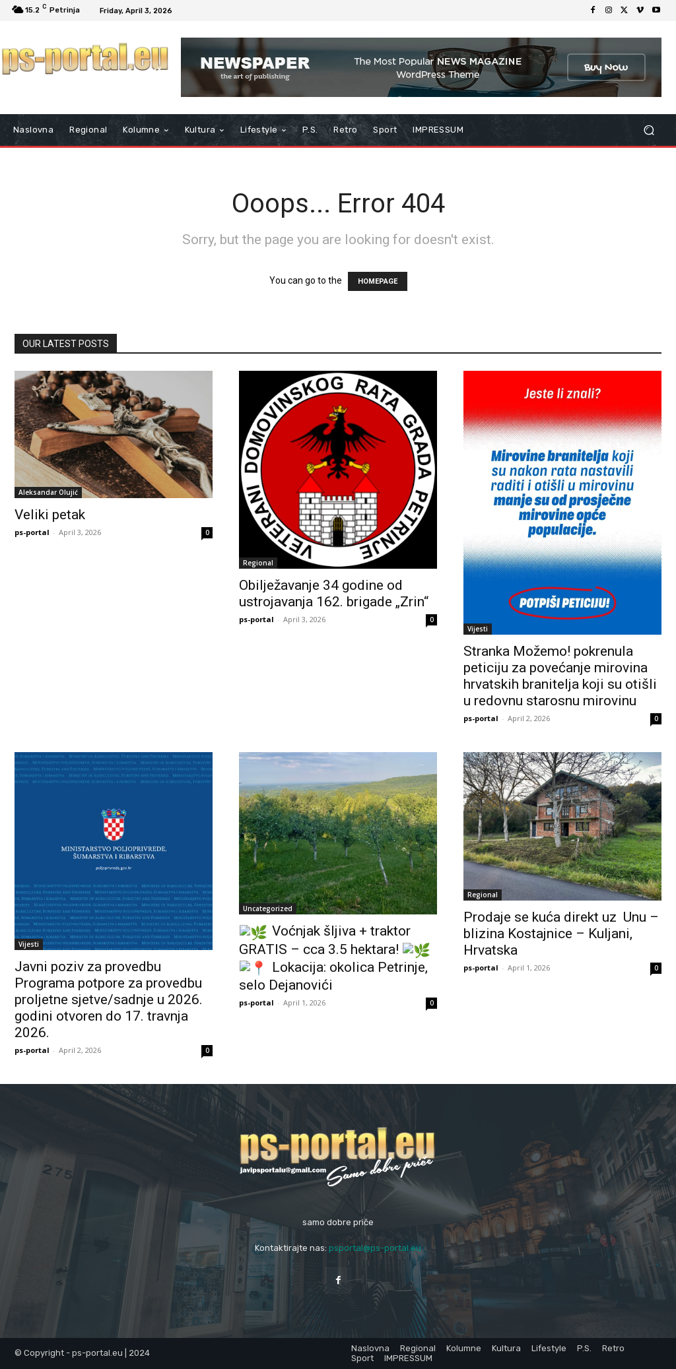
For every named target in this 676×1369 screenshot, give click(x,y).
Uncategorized (267, 908)
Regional (258, 562)
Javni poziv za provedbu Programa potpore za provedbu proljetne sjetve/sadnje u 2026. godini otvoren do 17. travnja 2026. (109, 999)
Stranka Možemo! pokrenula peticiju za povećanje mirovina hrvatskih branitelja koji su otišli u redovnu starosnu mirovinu (560, 676)
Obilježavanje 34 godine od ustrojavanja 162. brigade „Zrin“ (333, 593)
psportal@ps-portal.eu (375, 1248)
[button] (648, 130)
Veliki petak (50, 515)
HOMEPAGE (377, 281)
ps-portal (32, 532)
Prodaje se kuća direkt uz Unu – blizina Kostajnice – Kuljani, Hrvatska (561, 933)
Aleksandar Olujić (48, 492)
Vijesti (477, 628)
